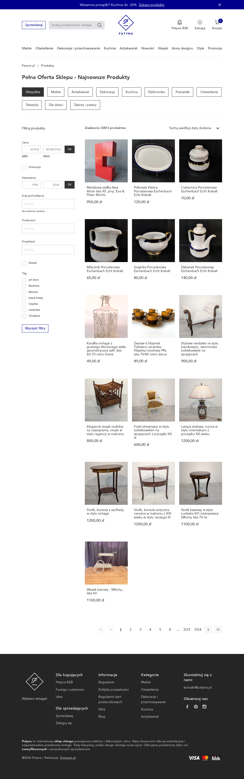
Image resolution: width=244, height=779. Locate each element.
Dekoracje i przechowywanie (78, 48)
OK (69, 149)
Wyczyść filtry (35, 328)
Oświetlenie (44, 48)
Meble (27, 48)
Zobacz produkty (151, 5)
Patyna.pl (28, 65)
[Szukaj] (99, 25)
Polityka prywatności (113, 689)
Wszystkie (33, 92)
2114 (197, 629)
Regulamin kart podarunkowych (110, 699)
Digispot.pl (68, 758)
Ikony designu (182, 48)
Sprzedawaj (33, 25)
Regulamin (106, 682)
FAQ (101, 709)
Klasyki (163, 48)
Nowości (147, 48)
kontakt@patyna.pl (198, 687)
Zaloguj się (64, 723)
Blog (101, 716)
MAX (46, 156)
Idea (59, 697)
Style (200, 48)
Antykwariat (128, 48)
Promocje (215, 48)
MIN (24, 156)
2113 (186, 629)
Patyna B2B (64, 682)
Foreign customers (70, 689)
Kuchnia (110, 48)
